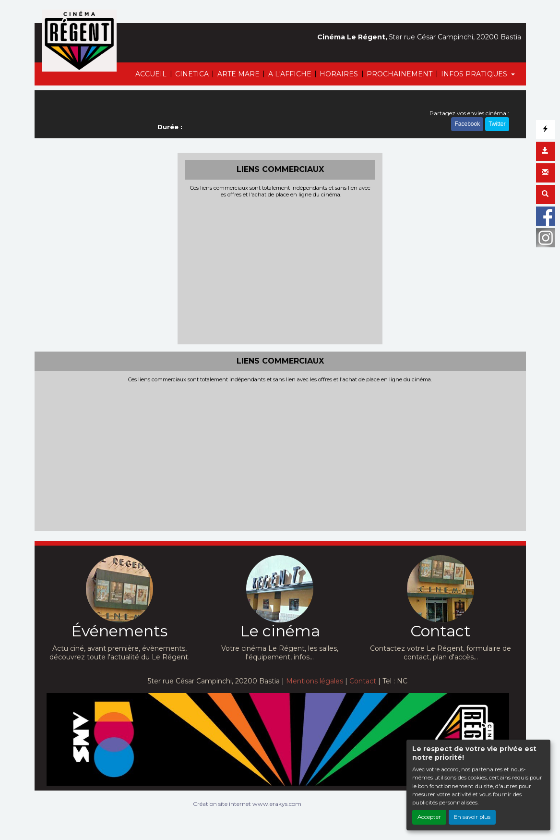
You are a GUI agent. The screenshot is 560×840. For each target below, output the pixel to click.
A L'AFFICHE (289, 74)
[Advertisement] (280, 270)
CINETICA (192, 74)
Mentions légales (314, 681)
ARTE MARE (238, 74)
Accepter (429, 817)
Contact (362, 681)
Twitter (497, 124)
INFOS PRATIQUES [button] (475, 74)
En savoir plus (472, 817)
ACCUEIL (151, 74)
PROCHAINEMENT (399, 74)
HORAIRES (339, 74)
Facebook (467, 124)
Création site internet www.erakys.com (247, 803)
